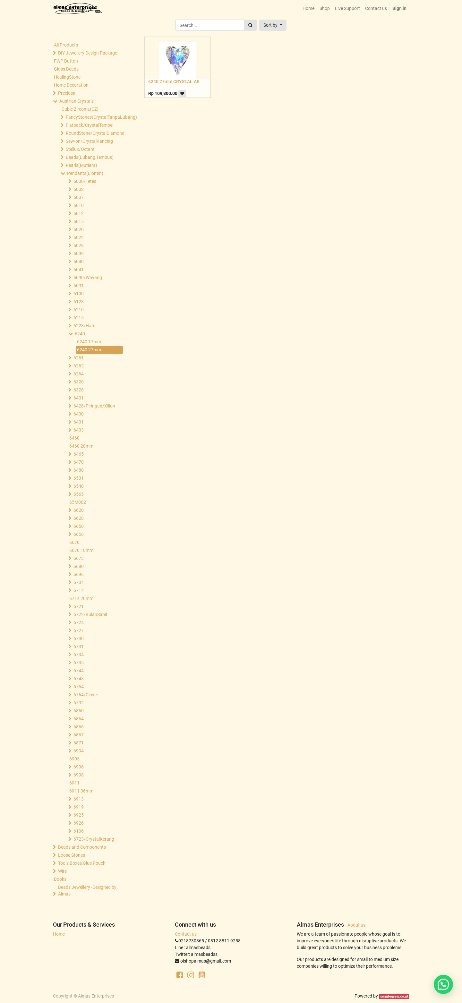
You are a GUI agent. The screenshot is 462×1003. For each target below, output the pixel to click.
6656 (78, 534)
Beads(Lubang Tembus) (90, 157)
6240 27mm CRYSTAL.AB (174, 81)
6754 (78, 686)
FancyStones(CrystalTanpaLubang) (95, 117)
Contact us (186, 934)
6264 (78, 373)
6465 (78, 454)
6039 (78, 253)
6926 (78, 823)
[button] (273, 25)
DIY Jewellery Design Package (87, 53)
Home (59, 934)
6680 (78, 566)
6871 (78, 742)
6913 (78, 799)
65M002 (77, 502)
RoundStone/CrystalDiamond (95, 133)
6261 (78, 357)
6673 (78, 558)
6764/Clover (85, 694)
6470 (78, 462)
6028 (78, 245)
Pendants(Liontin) (85, 173)
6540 (78, 486)
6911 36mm (81, 790)
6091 (78, 285)
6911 (74, 782)
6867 (78, 734)
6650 (78, 526)
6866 (78, 726)
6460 (74, 438)
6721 (78, 606)
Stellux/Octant (80, 149)
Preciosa (66, 93)
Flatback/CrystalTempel (89, 125)
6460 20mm (81, 446)
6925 (78, 815)
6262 (78, 365)
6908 (78, 774)
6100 (78, 293)
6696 (78, 574)
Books (60, 879)
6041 (78, 269)
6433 (78, 430)
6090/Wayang (87, 277)
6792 (78, 702)
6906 (78, 766)
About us (356, 925)
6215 (78, 317)
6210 (78, 309)
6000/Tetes (84, 181)
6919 (78, 807)
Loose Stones (71, 855)
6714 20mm (81, 598)
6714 (78, 590)
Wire (62, 871)
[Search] (250, 25)
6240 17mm (89, 341)
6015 (78, 221)
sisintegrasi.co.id (394, 996)
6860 (78, 710)
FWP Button (66, 61)
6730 (78, 638)
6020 (78, 229)
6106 (78, 831)
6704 (78, 582)
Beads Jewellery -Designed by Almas (87, 890)
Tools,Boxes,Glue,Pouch (82, 863)
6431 (78, 421)
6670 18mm (81, 550)
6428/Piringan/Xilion (94, 405)
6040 (78, 261)
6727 (78, 630)
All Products (66, 44)
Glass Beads (66, 69)
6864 (78, 718)
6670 (74, 542)
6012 (78, 213)
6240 (80, 333)
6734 (78, 654)
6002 (78, 189)
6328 (78, 389)
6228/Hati (83, 325)
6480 (78, 470)
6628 (78, 518)
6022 (78, 237)
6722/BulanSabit (90, 614)
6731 (78, 646)
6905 (74, 758)
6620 (78, 510)
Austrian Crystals (76, 101)
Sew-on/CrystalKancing (89, 141)
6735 (78, 662)
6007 (78, 197)
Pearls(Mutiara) (81, 165)
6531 (78, 478)
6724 (78, 622)
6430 (78, 413)
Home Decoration (71, 85)
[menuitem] (308, 8)
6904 (78, 750)
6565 (78, 494)
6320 (78, 381)
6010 (78, 205)
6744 (78, 670)
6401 (78, 397)
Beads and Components (82, 847)
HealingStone (67, 77)
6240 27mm (89, 349)
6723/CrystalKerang (93, 839)
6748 (78, 678)
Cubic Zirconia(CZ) (80, 109)
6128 (78, 301)
